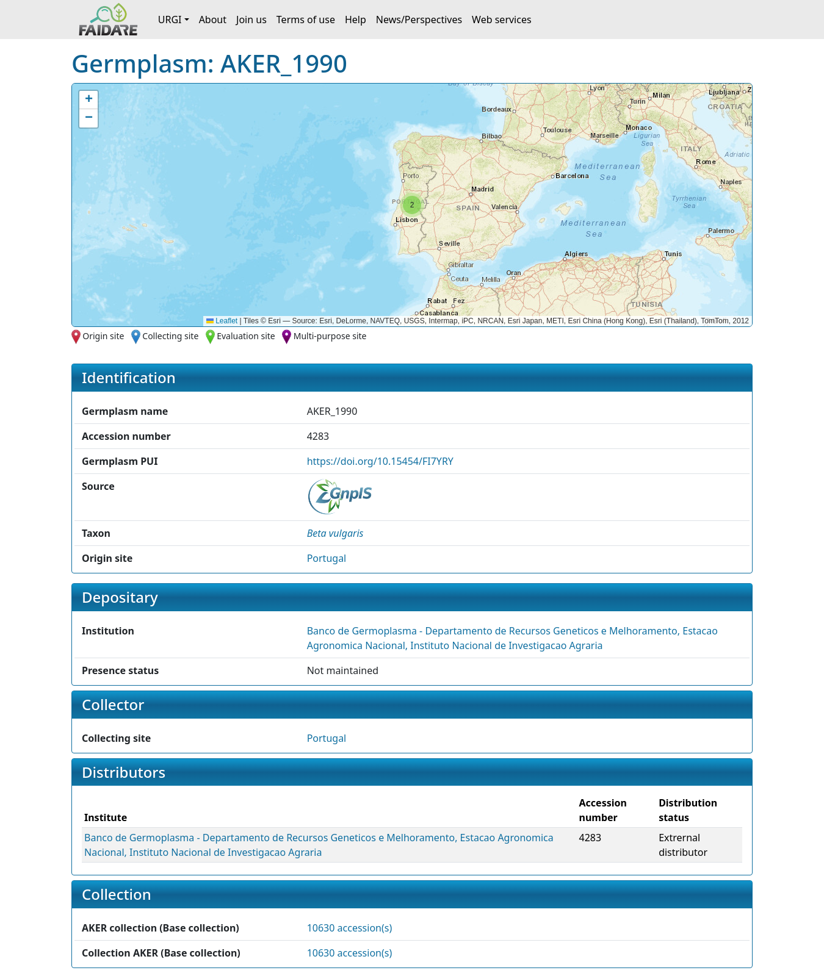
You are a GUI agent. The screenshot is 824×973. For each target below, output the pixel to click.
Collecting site (170, 336)
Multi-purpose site (330, 336)
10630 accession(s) (349, 928)
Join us (251, 19)
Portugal (327, 558)
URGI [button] (170, 19)
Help (355, 19)
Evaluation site (246, 336)
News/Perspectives (419, 19)
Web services (502, 19)
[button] (412, 205)
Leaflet (221, 321)
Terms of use (305, 19)
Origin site (103, 336)
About (212, 19)
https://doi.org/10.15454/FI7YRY (380, 461)
